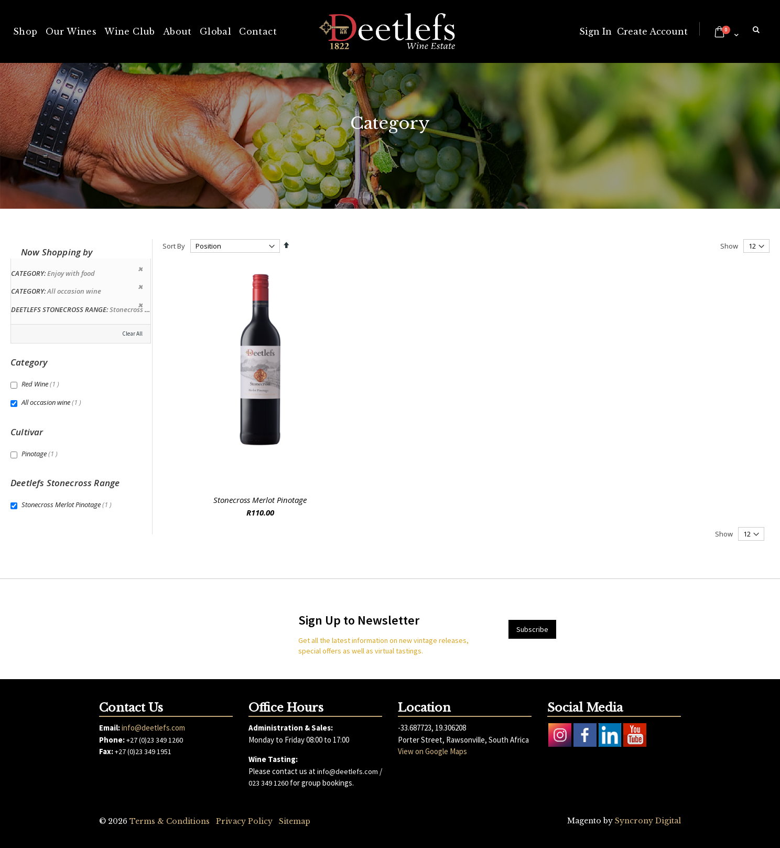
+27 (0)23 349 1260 (154, 740)
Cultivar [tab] (26, 432)
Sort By (173, 246)
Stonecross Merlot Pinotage (260, 500)
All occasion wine (52, 402)
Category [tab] (28, 362)
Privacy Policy (244, 821)
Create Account (652, 31)
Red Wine (41, 384)
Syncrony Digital (648, 820)
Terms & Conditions (169, 821)
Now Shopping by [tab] (57, 252)
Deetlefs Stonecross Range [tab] (65, 483)
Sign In (595, 31)
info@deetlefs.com (153, 728)
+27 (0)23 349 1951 (143, 751)
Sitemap (294, 821)
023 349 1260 (268, 783)
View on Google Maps (432, 751)
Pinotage (40, 453)
